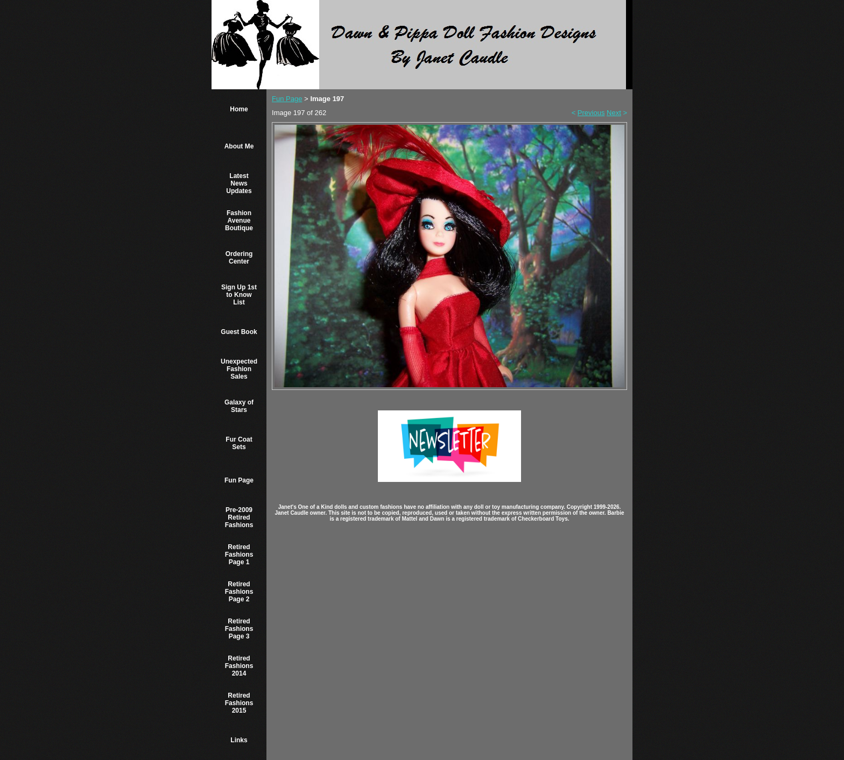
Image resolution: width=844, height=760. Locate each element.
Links (238, 740)
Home (239, 109)
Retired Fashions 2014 (239, 666)
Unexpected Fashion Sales (239, 369)
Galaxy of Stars (239, 406)
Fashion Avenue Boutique (239, 220)
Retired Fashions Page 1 (239, 554)
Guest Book (239, 332)
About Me (239, 146)
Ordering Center (239, 257)
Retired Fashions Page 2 (239, 591)
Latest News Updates (238, 183)
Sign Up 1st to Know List (239, 294)
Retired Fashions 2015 (239, 703)
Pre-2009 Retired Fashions (239, 517)
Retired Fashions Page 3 (239, 628)
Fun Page (239, 480)
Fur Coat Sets (239, 443)
